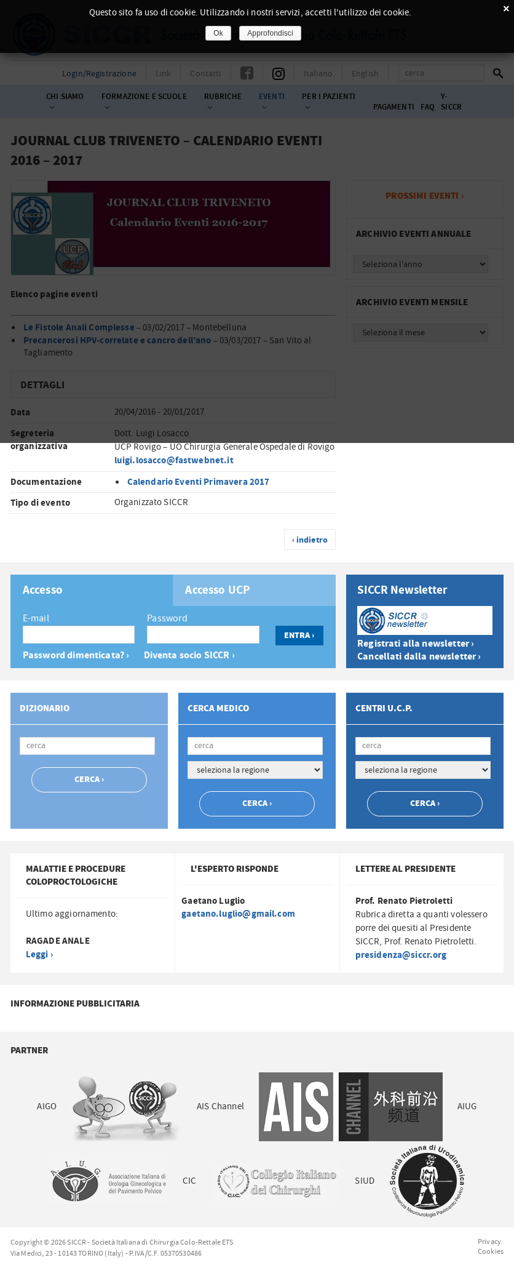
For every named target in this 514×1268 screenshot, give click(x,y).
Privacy (489, 1241)
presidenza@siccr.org (401, 955)
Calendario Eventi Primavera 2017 (198, 482)
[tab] (91, 590)
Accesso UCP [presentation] (217, 591)
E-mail (36, 618)
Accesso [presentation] (43, 591)
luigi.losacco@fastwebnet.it (174, 460)
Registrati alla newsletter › (415, 643)
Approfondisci (270, 33)
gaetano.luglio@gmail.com (238, 913)
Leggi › (39, 954)
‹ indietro (310, 540)
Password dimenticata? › (76, 655)
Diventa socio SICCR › (189, 655)
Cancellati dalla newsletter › (419, 656)
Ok (218, 33)
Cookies (491, 1251)
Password (167, 618)
